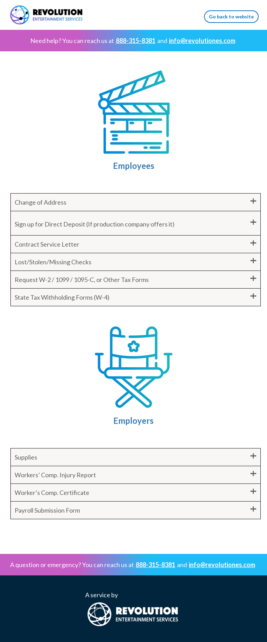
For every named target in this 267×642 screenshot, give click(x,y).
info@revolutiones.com (202, 40)
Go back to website (231, 16)
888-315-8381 (135, 40)
